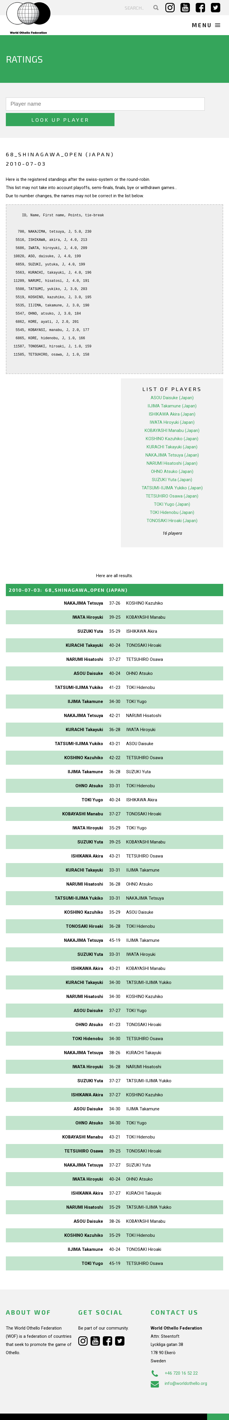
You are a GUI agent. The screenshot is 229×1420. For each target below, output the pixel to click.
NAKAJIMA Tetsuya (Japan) (172, 439)
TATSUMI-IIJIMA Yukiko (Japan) (172, 472)
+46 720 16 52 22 (174, 1358)
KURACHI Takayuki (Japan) (172, 431)
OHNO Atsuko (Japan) (172, 456)
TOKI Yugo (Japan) (172, 488)
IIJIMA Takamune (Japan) (172, 390)
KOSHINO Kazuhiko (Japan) (172, 423)
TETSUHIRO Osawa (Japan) (172, 480)
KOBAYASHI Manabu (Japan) (172, 415)
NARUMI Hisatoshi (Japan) (172, 447)
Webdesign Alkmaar (42, 1409)
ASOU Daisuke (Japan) (172, 382)
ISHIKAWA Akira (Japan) (172, 398)
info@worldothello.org (179, 1368)
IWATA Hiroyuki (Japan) (172, 406)
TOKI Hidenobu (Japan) (172, 497)
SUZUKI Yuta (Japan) (172, 464)
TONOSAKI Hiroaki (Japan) (172, 505)
